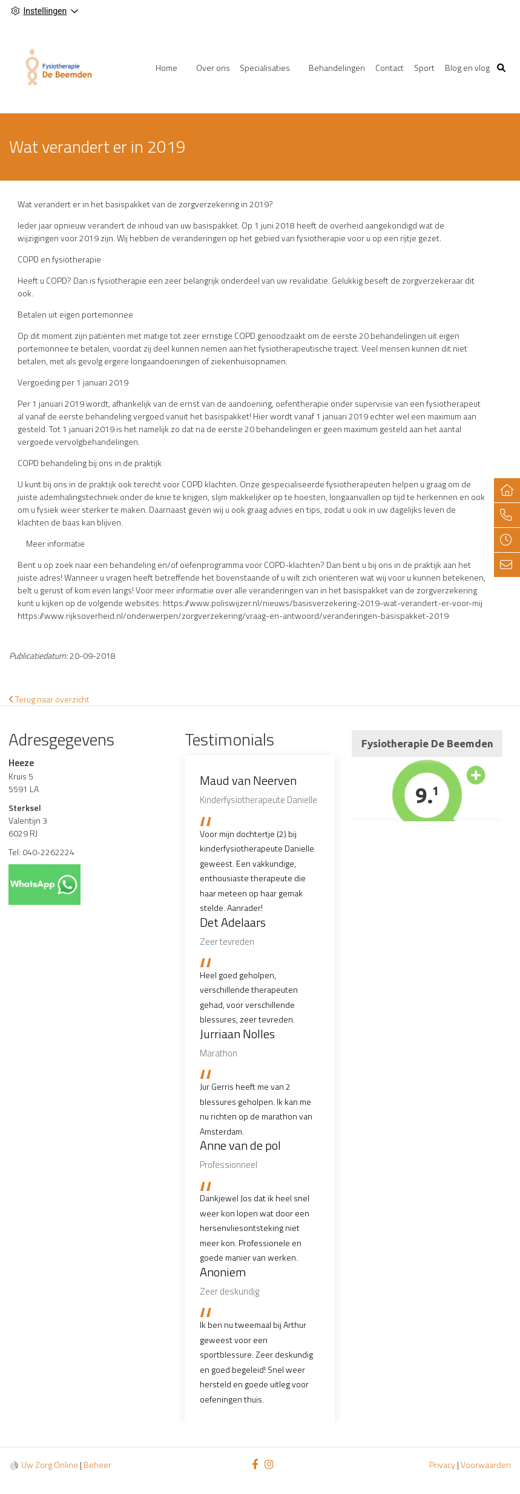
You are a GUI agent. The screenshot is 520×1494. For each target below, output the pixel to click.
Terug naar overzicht (49, 699)
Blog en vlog (467, 67)
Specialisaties (265, 67)
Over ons (213, 67)
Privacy (442, 1464)
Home (166, 67)
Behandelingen (337, 67)
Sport (424, 67)
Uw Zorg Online (49, 1464)
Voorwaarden (486, 1464)
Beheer (97, 1464)
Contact (389, 67)
